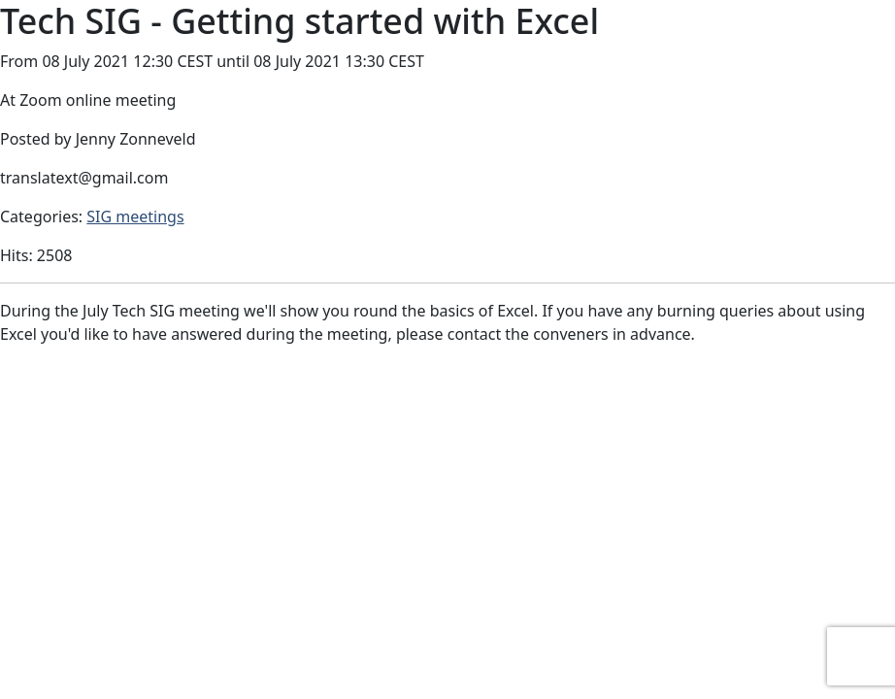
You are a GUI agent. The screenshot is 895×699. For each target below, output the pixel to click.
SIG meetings (134, 216)
